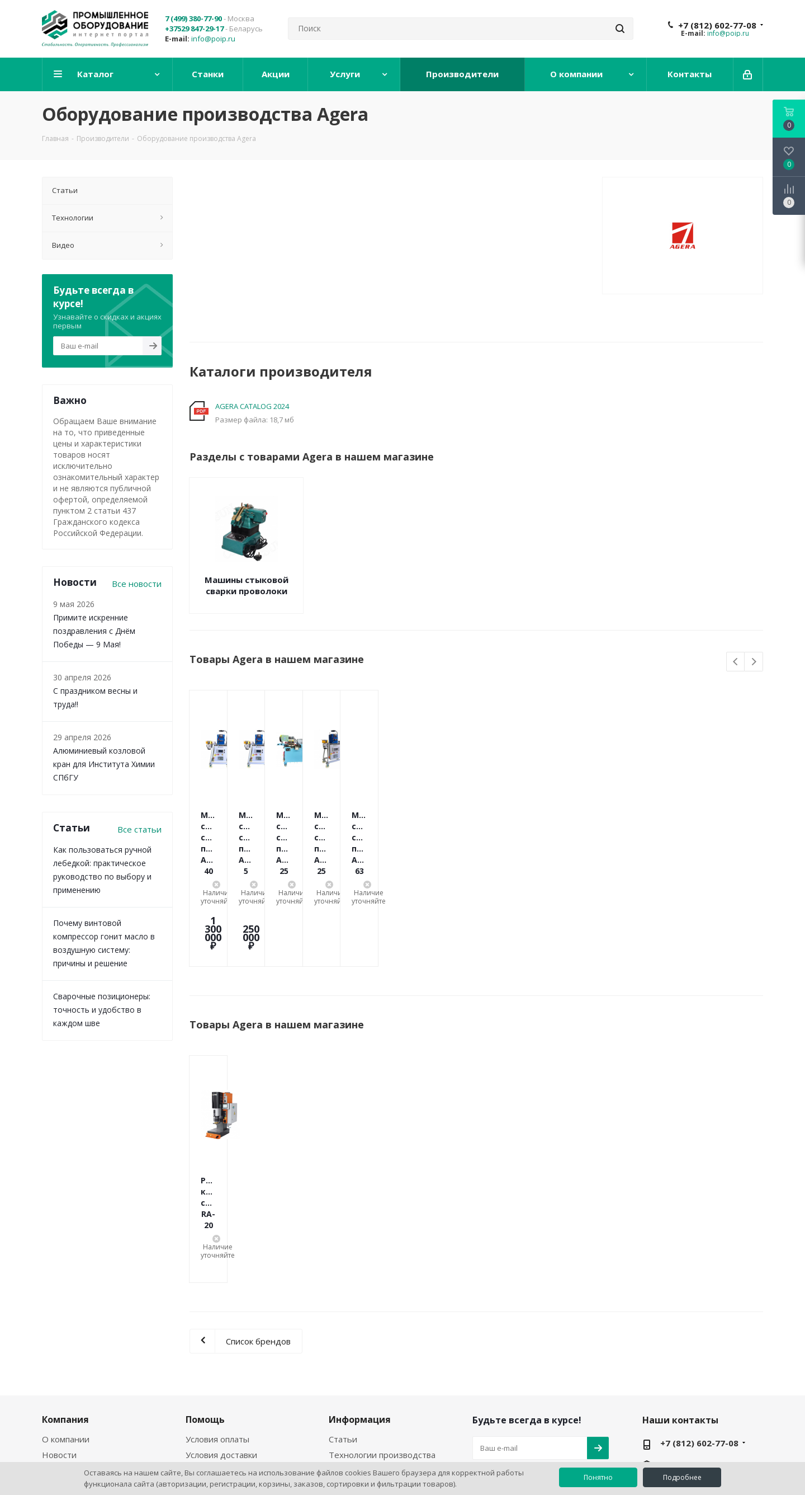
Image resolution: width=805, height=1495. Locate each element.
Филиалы (60, 1349)
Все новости (137, 583)
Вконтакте (483, 1373)
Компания (65, 1282)
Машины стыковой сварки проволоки (246, 585)
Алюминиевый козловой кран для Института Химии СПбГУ (104, 764)
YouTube (511, 1373)
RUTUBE (567, 1373)
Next (754, 662)
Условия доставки (221, 1317)
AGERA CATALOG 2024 (252, 406)
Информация (360, 1282)
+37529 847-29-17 (194, 28)
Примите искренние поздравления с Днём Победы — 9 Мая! (94, 631)
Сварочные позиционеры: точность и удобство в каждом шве (101, 1009)
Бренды (345, 1333)
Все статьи (139, 829)
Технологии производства (382, 1317)
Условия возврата (221, 1333)
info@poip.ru (213, 39)
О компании (65, 1302)
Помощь (205, 1282)
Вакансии (60, 1333)
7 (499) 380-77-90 (193, 18)
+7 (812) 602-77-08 (717, 25)
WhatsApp (539, 1373)
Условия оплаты (217, 1302)
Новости (59, 1317)
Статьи (343, 1302)
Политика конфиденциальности (230, 1354)
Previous (736, 662)
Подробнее (682, 1477)
